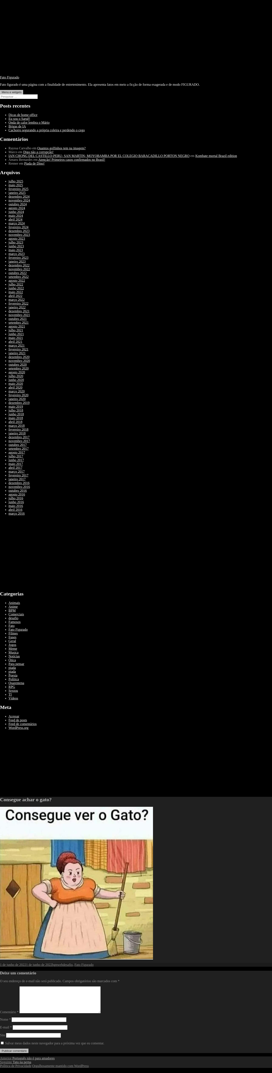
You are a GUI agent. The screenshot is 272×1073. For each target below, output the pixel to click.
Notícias (14, 656)
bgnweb (57, 965)
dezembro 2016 (19, 483)
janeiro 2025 (17, 193)
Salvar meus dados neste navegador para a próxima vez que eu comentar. (54, 1048)
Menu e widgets (11, 92)
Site (2, 1040)
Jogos (12, 645)
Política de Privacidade (15, 1071)
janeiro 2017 (17, 479)
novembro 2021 (19, 315)
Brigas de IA (17, 126)
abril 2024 (15, 219)
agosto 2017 (16, 452)
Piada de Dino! (34, 163)
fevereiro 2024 (18, 227)
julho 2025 (15, 181)
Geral (12, 641)
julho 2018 (15, 410)
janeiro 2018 (17, 433)
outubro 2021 (17, 319)
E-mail (6, 1032)
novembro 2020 (19, 361)
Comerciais (16, 614)
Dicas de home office (22, 115)
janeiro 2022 (17, 307)
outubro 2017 (17, 445)
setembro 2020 (18, 368)
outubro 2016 (17, 490)
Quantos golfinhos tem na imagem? (61, 148)
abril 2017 (15, 467)
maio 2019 (15, 406)
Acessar (13, 716)
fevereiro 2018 (18, 429)
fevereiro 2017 (18, 475)
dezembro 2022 (19, 265)
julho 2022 (15, 284)
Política (13, 679)
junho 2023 (16, 246)
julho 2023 (15, 242)
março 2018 (16, 425)
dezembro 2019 (19, 403)
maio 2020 (15, 383)
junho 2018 (16, 414)
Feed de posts (17, 720)
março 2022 (16, 299)
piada (12, 668)
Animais (14, 603)
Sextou (13, 690)
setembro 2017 (18, 448)
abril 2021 (15, 341)
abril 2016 (15, 509)
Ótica (12, 660)
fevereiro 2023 (18, 257)
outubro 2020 (17, 364)
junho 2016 (16, 502)
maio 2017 (15, 464)
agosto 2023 (16, 238)
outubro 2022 (17, 273)
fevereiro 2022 (18, 303)
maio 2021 (15, 338)
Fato (11, 626)
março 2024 (16, 223)
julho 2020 (15, 376)
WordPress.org (18, 728)
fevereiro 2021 (18, 349)
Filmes (13, 633)
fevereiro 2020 (18, 395)
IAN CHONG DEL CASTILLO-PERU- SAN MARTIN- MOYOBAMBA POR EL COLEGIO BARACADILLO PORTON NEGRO (99, 156)
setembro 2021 (18, 322)
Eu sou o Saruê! (19, 118)
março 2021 (16, 345)
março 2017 (16, 471)
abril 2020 (15, 387)
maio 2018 (15, 418)
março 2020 (16, 391)
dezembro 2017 (19, 437)
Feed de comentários (22, 724)
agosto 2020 (16, 372)
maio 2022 (15, 292)
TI (10, 694)
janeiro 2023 (17, 261)
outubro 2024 (17, 204)
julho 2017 (15, 456)
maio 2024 (15, 215)
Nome (5, 1024)
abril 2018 (15, 422)
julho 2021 (15, 330)
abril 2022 (15, 296)
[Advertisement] (136, 42)
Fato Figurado (9, 77)
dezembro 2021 (19, 311)
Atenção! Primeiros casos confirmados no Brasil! (71, 159)
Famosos (14, 622)
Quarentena (16, 683)
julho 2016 (15, 498)
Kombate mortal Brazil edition (216, 156)
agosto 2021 (16, 326)
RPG (11, 687)
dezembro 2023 (19, 231)
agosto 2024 (16, 208)
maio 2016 (15, 506)
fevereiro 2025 (18, 189)
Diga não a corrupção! (38, 152)
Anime (13, 606)
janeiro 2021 (17, 353)
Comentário (9, 1017)
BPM (12, 610)
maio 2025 (15, 185)
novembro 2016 (19, 487)
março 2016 (16, 513)
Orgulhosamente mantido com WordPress (60, 1071)
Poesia (12, 675)
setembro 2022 (18, 277)
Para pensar (16, 664)
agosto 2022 (16, 280)
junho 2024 (16, 212)
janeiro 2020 (17, 399)
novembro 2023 (19, 235)
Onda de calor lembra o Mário (29, 122)
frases (12, 637)
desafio (13, 618)
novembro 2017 (19, 441)
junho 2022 (16, 288)
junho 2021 (16, 334)
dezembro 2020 (19, 357)
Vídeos (13, 698)
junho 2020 (16, 380)
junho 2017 (16, 460)
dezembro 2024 (19, 196)
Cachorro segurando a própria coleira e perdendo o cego (46, 130)
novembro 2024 (19, 200)
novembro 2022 (19, 269)
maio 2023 (15, 250)
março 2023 (16, 254)
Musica (13, 652)
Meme (12, 648)
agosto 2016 (16, 494)
